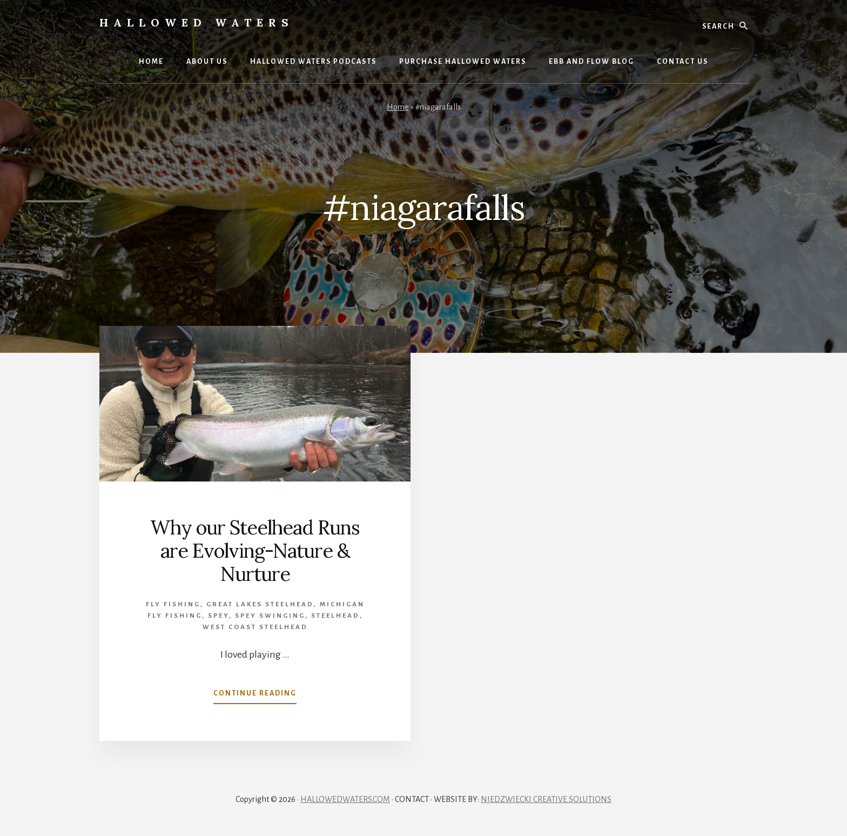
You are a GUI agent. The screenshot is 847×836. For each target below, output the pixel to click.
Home (398, 107)
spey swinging (270, 615)
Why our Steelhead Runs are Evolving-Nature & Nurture (255, 550)
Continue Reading (255, 695)
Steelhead (335, 615)
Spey (218, 615)
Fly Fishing (173, 604)
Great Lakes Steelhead (260, 604)
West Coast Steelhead (255, 627)
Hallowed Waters (196, 22)
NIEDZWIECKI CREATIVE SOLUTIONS (546, 799)
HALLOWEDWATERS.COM (345, 799)
